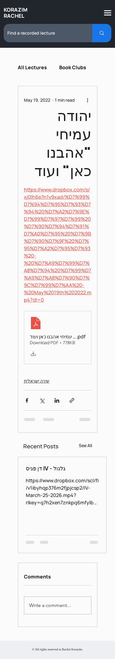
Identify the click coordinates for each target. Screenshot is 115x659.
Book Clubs (72, 67)
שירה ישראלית (36, 381)
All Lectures (32, 67)
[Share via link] (72, 400)
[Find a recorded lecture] (43, 33)
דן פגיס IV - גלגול (45, 468)
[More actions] (87, 100)
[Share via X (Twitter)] (42, 400)
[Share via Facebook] (27, 400)
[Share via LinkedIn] (57, 400)
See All (85, 445)
